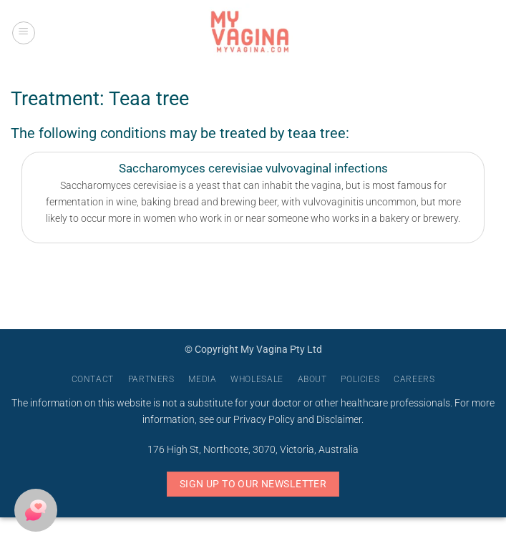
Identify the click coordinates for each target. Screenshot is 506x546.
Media (202, 379)
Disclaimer (338, 420)
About (312, 379)
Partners (151, 379)
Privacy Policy (264, 420)
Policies (360, 379)
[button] (23, 32)
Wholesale (256, 379)
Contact (93, 379)
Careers (414, 379)
